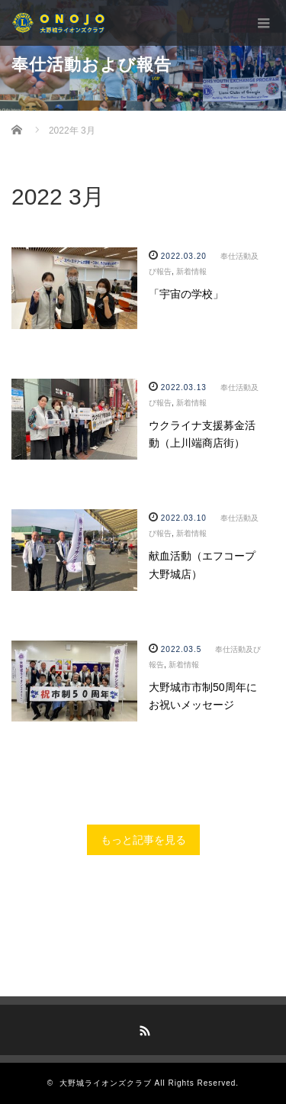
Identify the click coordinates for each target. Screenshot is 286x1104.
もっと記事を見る (143, 840)
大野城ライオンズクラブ (105, 1083)
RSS (143, 1028)
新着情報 (191, 271)
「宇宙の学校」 (186, 294)
